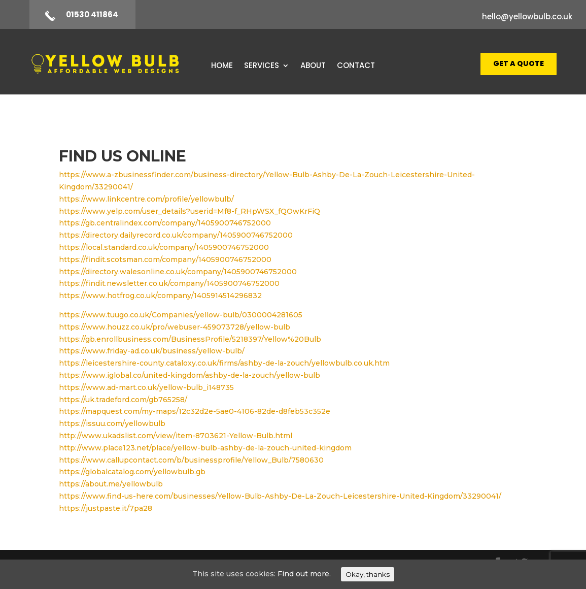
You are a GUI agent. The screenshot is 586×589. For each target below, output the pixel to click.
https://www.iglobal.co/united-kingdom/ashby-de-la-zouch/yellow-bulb (189, 375)
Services (261, 66)
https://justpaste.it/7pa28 (105, 508)
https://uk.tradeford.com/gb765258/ (123, 399)
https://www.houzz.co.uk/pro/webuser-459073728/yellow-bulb (174, 327)
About (313, 66)
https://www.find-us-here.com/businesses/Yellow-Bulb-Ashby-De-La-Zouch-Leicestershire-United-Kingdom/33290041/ (280, 496)
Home (222, 66)
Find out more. (304, 573)
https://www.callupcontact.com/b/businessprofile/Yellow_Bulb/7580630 (191, 460)
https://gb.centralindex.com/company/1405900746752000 (165, 222)
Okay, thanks (368, 574)
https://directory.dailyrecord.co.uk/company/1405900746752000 (176, 235)
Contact (356, 66)
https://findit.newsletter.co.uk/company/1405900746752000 (169, 283)
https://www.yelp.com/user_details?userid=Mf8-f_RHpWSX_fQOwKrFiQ (189, 211)
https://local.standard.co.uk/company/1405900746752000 (164, 247)
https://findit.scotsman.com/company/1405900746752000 (165, 259)
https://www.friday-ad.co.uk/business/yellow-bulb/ (152, 350)
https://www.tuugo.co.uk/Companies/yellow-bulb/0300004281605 (180, 314)
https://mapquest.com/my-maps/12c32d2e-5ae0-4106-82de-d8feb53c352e (194, 411)
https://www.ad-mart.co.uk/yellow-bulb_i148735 (146, 387)
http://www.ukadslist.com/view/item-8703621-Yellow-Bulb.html (175, 435)
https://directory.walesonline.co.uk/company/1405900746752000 (178, 271)
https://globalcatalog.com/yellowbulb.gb (132, 471)
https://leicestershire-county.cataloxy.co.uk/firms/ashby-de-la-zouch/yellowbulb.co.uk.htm (224, 363)
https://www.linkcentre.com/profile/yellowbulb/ (146, 199)
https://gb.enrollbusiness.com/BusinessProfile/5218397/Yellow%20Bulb (190, 339)
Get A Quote (518, 63)
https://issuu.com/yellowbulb (112, 423)
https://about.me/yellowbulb (111, 483)
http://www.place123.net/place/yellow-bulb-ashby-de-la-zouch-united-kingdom (205, 447)
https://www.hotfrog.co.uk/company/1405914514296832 (160, 295)
